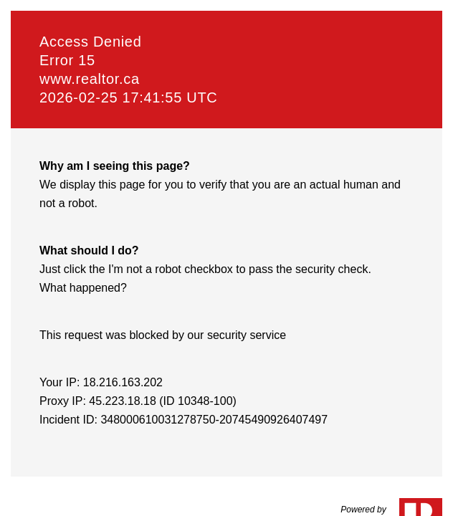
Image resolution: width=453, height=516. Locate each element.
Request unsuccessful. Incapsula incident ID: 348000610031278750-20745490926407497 (226, 258)
